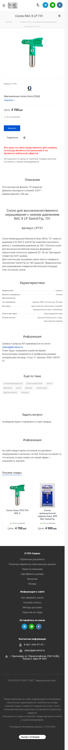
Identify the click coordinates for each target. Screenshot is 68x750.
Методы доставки (32, 607)
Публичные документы (32, 559)
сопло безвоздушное (13, 383)
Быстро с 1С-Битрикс (30, 737)
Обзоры (32, 583)
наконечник (41, 388)
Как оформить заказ (32, 597)
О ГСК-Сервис (32, 553)
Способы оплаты (32, 602)
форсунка (8, 388)
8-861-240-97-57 (34, 644)
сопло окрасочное (34, 383)
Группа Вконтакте (60, 5)
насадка (25, 392)
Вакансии (32, 579)
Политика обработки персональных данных (32, 564)
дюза (18, 388)
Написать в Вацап (52, 5)
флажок (28, 388)
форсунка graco (10, 392)
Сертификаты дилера (32, 574)
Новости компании (32, 569)
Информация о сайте (32, 591)
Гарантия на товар (32, 612)
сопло (49, 383)
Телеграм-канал (45, 5)
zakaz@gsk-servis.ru (12, 347)
